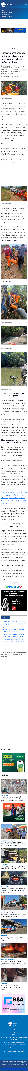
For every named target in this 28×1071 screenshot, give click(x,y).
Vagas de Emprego (6, 16)
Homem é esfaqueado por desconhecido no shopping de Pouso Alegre (13, 987)
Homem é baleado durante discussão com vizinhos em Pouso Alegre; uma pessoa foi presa (13, 890)
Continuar (14, 1069)
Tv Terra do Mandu (6, 12)
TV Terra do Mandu (14, 1031)
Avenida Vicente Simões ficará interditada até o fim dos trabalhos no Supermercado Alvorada (13, 914)
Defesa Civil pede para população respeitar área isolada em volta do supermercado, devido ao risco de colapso (15, 629)
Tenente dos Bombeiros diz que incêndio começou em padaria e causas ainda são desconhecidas (14, 641)
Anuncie (14, 1032)
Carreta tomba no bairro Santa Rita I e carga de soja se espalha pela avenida (13, 867)
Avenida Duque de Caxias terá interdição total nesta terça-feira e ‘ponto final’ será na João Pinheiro (14, 623)
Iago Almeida (4, 76)
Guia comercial (5, 14)
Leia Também (5, 618)
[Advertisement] (14, 175)
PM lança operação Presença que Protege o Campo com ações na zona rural (13, 938)
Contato (14, 1034)
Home (3, 10)
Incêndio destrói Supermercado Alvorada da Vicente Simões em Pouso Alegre (13, 963)
